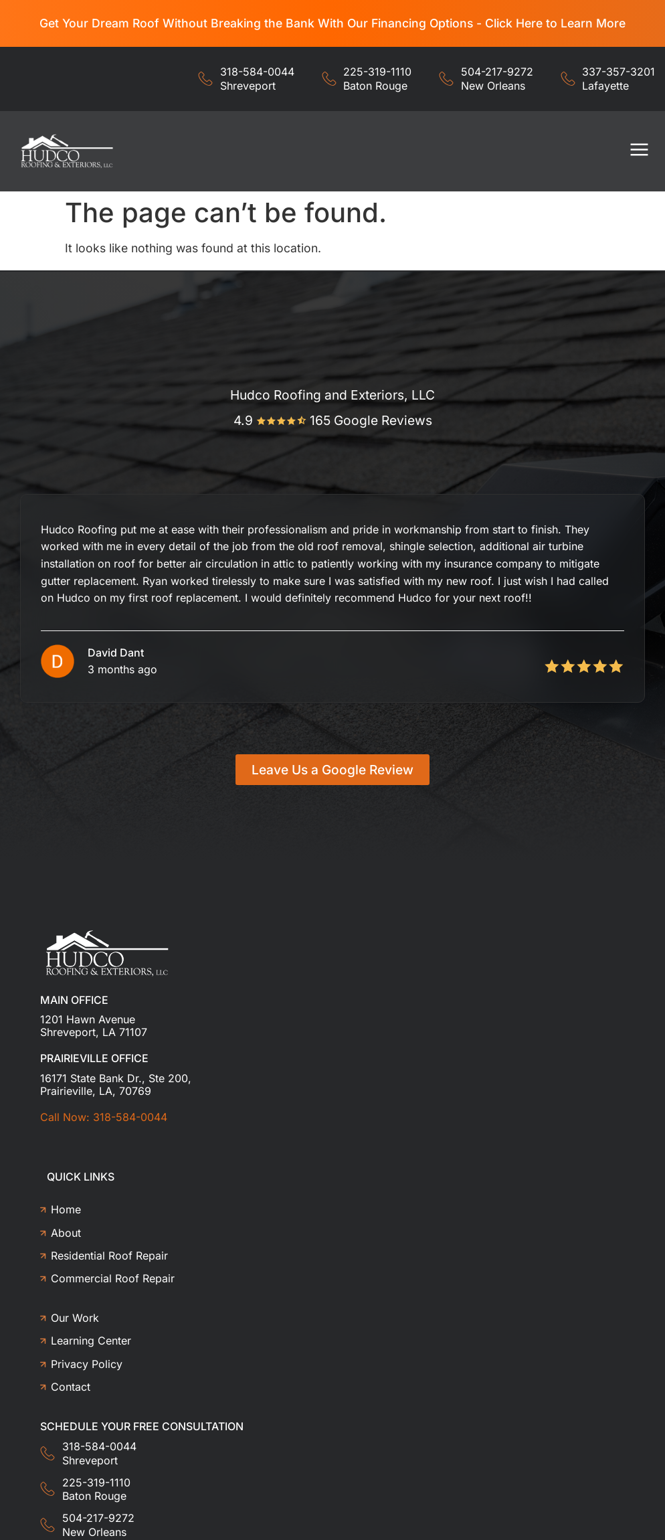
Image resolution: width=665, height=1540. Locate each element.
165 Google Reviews (371, 420)
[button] (640, 152)
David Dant (116, 652)
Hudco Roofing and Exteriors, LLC (332, 395)
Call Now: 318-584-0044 (103, 1117)
